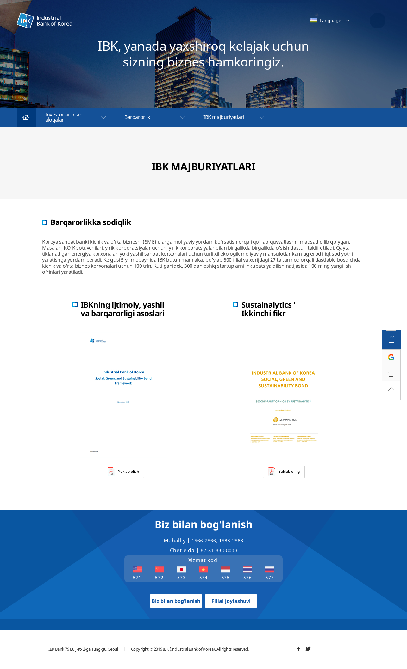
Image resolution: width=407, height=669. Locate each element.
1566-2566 (204, 540)
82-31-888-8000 (219, 550)
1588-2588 (231, 540)
